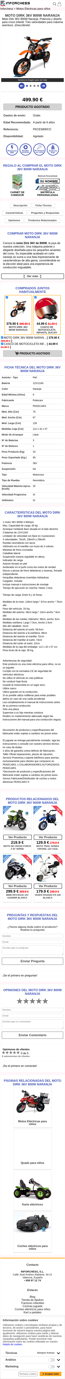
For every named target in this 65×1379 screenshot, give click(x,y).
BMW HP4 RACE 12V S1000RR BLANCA (17, 896)
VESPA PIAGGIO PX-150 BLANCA (48, 896)
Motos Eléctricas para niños (33, 8)
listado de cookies (12, 1344)
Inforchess (6, 8)
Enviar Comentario (32, 1035)
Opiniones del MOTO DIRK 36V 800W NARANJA (32, 991)
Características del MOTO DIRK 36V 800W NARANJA (32, 514)
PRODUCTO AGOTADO (32, 107)
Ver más (32, 276)
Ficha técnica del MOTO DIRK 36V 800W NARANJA (32, 369)
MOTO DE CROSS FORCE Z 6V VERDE (17, 847)
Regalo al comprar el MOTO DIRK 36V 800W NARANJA (32, 167)
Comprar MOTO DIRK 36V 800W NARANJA (32, 235)
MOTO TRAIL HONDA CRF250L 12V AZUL (47, 847)
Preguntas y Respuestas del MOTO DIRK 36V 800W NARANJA (32, 916)
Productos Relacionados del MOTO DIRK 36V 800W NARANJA (32, 800)
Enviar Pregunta (33, 961)
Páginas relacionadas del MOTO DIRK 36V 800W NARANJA (32, 1082)
